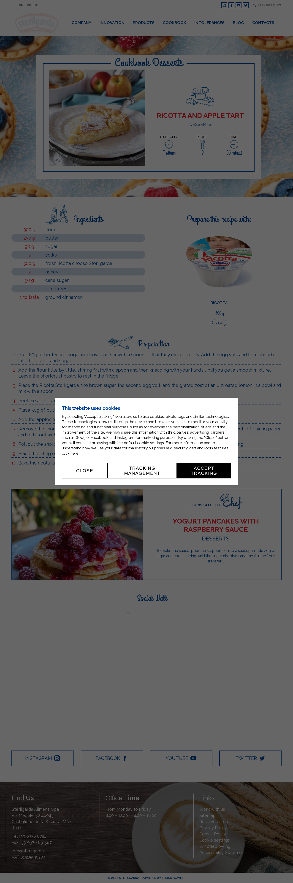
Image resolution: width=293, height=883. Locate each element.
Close (84, 470)
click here (70, 453)
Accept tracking (204, 470)
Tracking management (142, 470)
